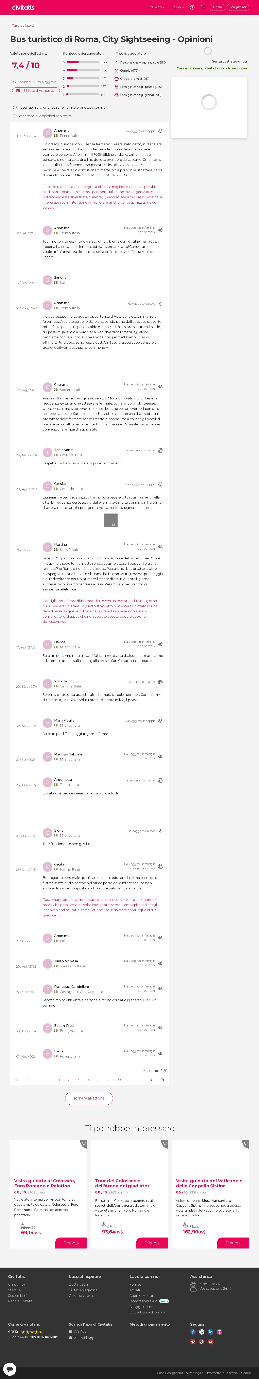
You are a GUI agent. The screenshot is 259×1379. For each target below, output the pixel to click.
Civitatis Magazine (83, 1290)
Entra (217, 7)
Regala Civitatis (20, 1301)
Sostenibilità (18, 1296)
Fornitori (136, 1284)
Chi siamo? (16, 1284)
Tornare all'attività (23, 25)
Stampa (14, 1290)
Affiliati (135, 1290)
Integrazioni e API (144, 1301)
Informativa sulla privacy (222, 1373)
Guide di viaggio (81, 1296)
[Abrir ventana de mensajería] (9, 1369)
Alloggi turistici (141, 1307)
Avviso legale (194, 1373)
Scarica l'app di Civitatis (90, 1324)
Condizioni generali (170, 1373)
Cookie (246, 1373)
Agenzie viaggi (141, 1296)
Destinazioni (78, 1284)
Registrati (238, 7)
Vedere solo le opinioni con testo (45, 116)
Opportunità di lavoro (147, 1312)
